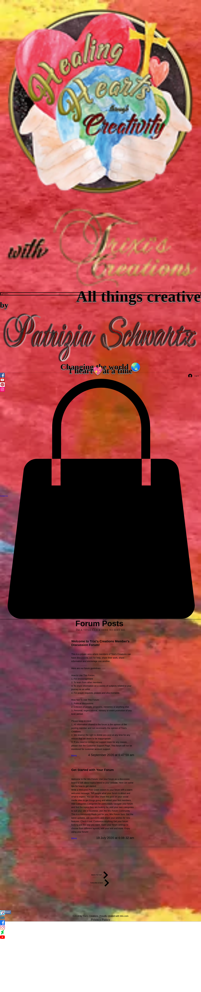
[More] (74, 755)
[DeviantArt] (100, 932)
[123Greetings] (100, 912)
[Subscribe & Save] (100, 883)
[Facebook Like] (100, 898)
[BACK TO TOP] (100, 875)
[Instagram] (100, 927)
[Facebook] (100, 922)
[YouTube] (100, 937)
